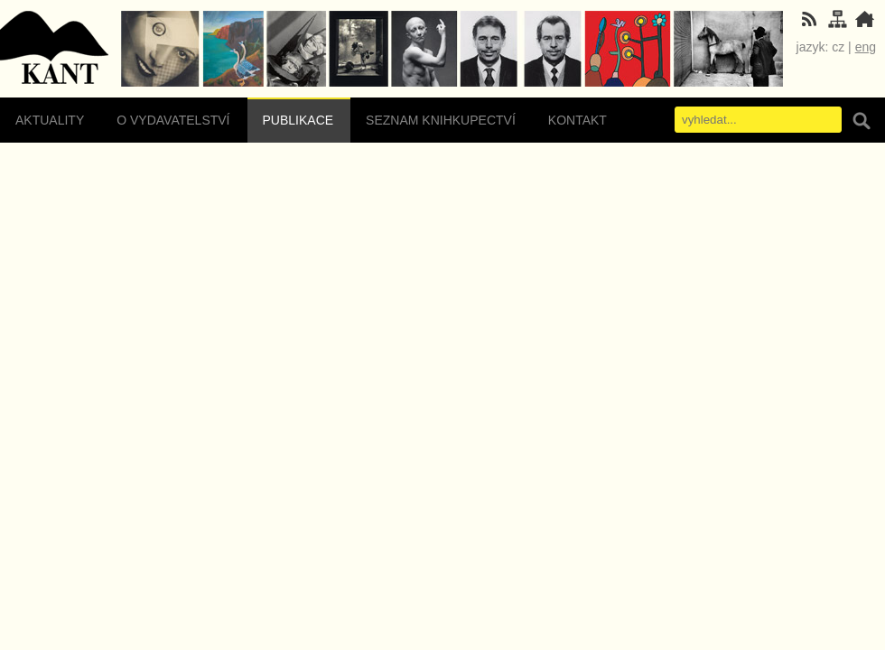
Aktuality (49, 120)
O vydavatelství (172, 120)
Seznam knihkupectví (441, 120)
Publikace (298, 120)
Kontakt (577, 120)
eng (865, 47)
